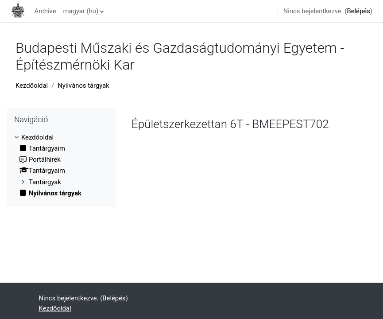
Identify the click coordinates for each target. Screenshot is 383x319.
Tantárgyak (45, 182)
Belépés (358, 11)
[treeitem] (61, 165)
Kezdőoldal (31, 85)
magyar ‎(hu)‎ (81, 11)
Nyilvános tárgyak (83, 85)
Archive (45, 11)
